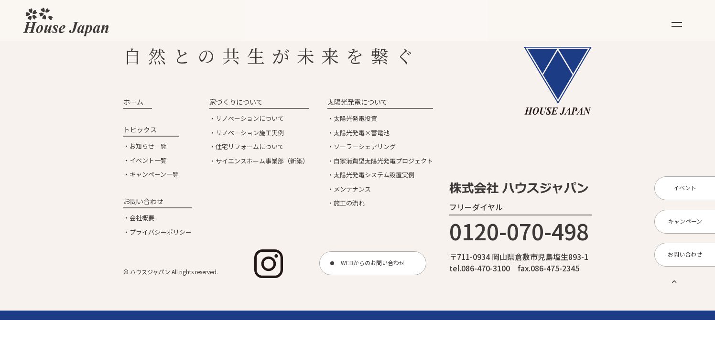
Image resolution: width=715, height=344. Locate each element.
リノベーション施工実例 (250, 132)
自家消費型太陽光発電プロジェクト (383, 160)
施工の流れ (349, 202)
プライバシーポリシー (161, 231)
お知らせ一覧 (148, 145)
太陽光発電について (357, 102)
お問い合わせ (143, 201)
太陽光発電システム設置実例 (374, 174)
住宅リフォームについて (250, 146)
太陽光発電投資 (355, 118)
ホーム (133, 102)
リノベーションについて (250, 118)
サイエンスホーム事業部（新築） (262, 160)
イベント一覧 (148, 160)
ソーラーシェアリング (365, 146)
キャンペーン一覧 (154, 174)
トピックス (140, 129)
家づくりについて (236, 102)
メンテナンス (352, 189)
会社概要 (142, 217)
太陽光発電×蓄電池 (362, 132)
